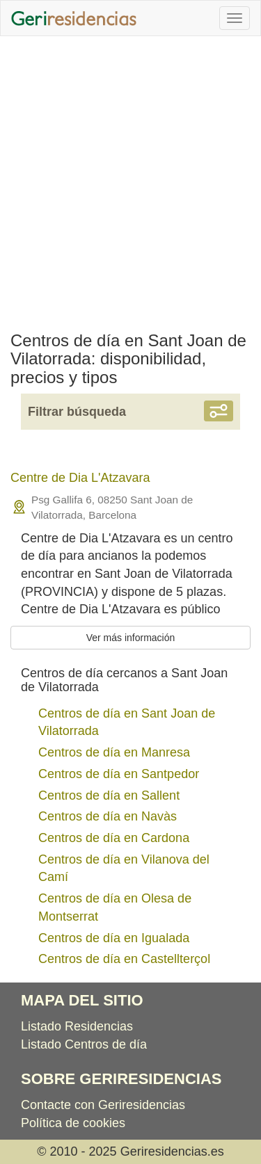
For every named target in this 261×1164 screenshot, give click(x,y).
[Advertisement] (130, 180)
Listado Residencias (77, 1026)
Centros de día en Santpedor (118, 774)
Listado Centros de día (84, 1044)
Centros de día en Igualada (113, 938)
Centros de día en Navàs (107, 816)
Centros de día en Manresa (114, 752)
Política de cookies (73, 1123)
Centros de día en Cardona (113, 838)
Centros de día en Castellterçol (124, 959)
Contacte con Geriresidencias (103, 1105)
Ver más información (130, 637)
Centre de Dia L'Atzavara (80, 478)
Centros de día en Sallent (109, 795)
